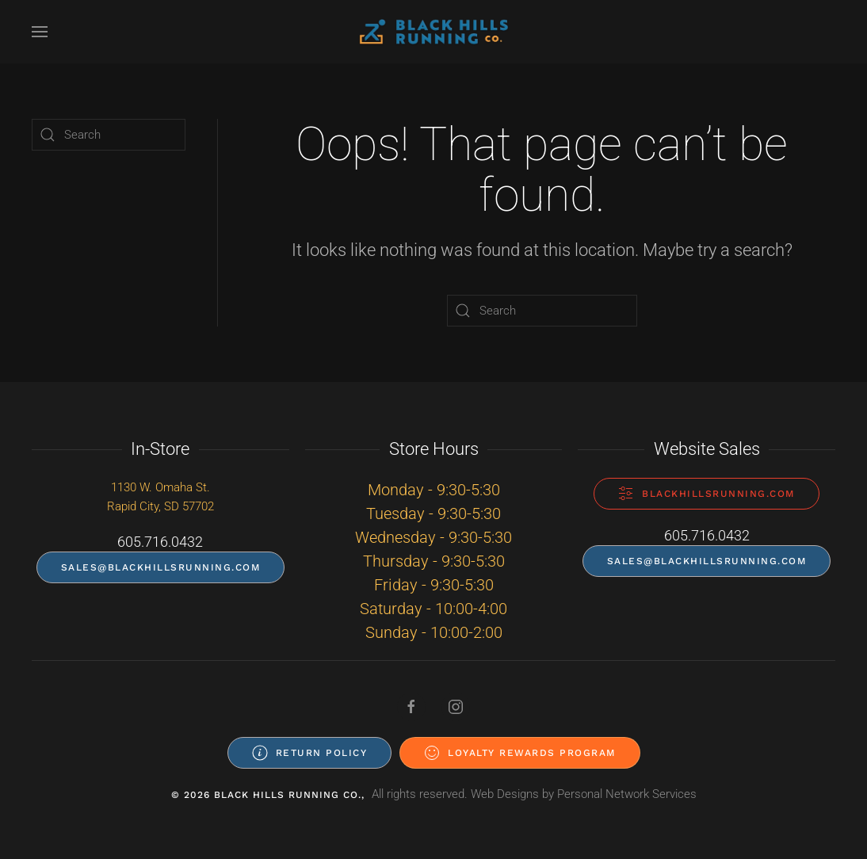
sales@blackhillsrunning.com (161, 567)
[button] (40, 31)
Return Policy (310, 753)
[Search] (542, 310)
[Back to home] (433, 31)
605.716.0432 (160, 541)
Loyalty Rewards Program (520, 753)
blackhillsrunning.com (706, 494)
